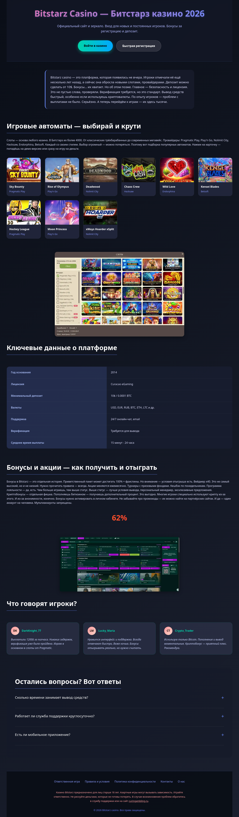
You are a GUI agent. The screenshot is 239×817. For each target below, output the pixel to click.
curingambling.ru (138, 801)
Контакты (167, 781)
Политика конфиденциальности (135, 781)
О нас (181, 781)
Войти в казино (95, 46)
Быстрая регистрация (138, 46)
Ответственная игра (67, 781)
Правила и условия (97, 781)
